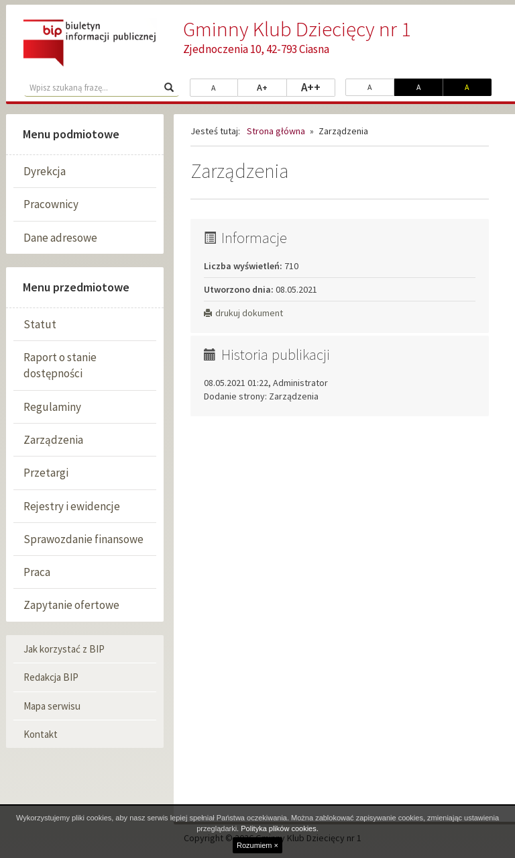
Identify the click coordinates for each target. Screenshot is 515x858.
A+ (272, 86)
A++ (318, 87)
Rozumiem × (257, 845)
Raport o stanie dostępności (60, 365)
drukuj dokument (243, 313)
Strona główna (276, 131)
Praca (36, 572)
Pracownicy (50, 204)
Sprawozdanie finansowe (83, 539)
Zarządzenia (53, 439)
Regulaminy (52, 406)
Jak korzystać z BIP (64, 648)
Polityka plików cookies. (280, 828)
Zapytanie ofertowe (71, 605)
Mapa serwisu (51, 706)
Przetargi (45, 472)
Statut (39, 324)
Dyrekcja (44, 171)
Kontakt (40, 734)
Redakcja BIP (50, 677)
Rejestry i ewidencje (71, 506)
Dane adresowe (60, 237)
